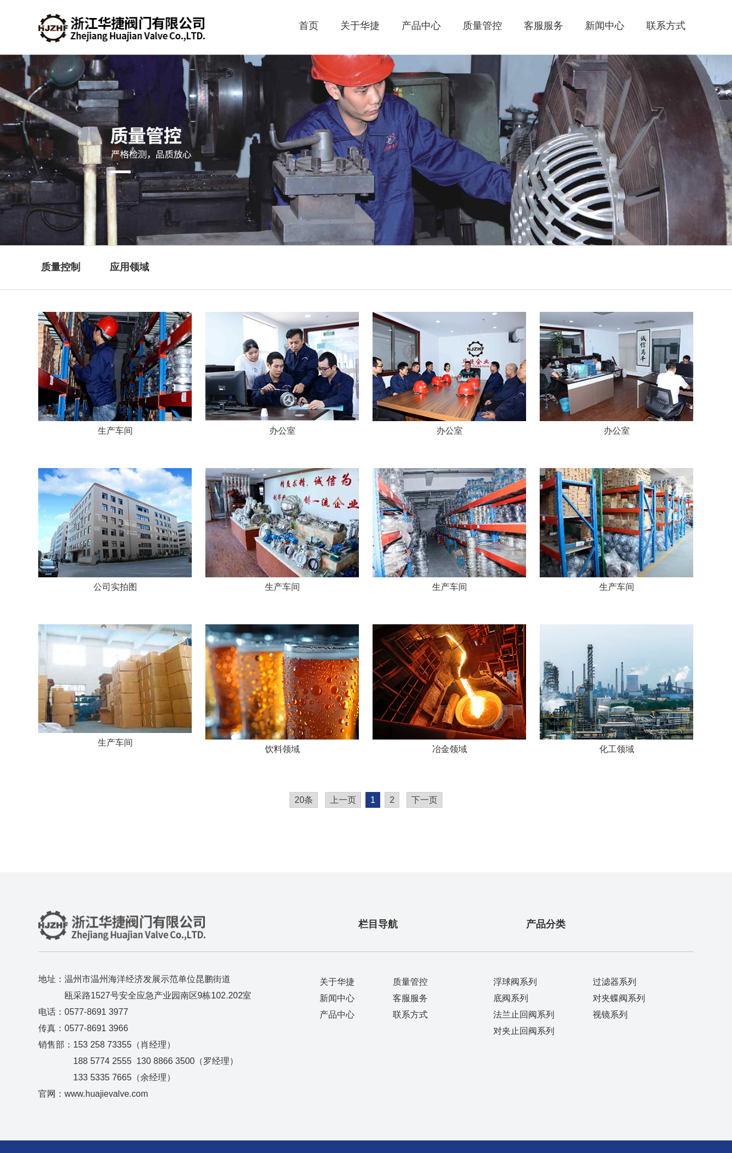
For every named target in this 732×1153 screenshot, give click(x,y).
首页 (308, 25)
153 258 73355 (102, 1044)
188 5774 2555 (102, 1061)
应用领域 (129, 267)
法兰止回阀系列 (523, 1014)
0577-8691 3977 (96, 1011)
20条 (303, 800)
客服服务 (543, 25)
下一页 (424, 800)
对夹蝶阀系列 (619, 998)
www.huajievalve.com (106, 1093)
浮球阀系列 (515, 981)
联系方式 (666, 25)
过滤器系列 (614, 981)
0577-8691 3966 (96, 1028)
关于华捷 (360, 25)
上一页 (343, 800)
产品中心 (421, 25)
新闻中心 (604, 25)
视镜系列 (610, 1014)
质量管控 (482, 25)
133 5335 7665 (102, 1077)
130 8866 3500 (166, 1061)
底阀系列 (510, 998)
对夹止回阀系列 (523, 1031)
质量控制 (60, 267)
